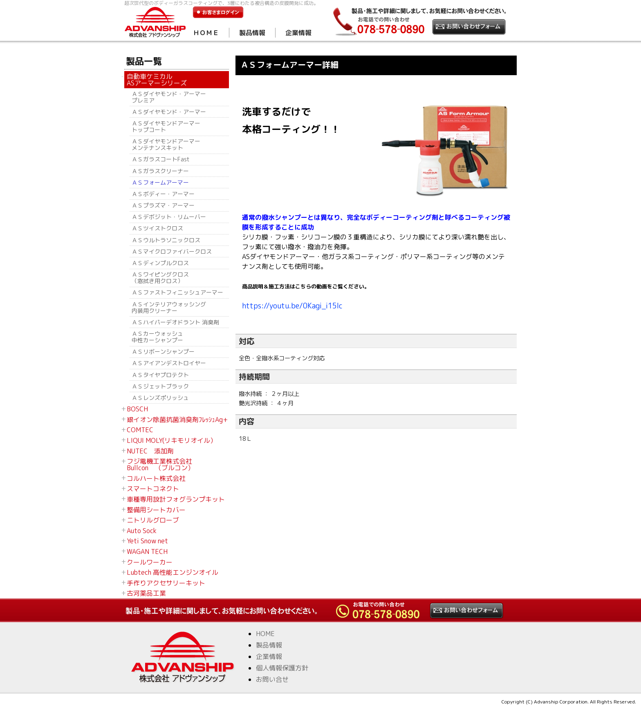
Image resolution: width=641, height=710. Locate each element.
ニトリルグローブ (153, 520)
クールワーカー (150, 562)
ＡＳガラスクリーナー (160, 171)
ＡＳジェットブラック (160, 386)
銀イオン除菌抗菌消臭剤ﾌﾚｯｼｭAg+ (177, 419)
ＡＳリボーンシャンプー (163, 351)
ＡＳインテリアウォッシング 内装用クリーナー (169, 307)
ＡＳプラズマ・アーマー (163, 205)
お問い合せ (272, 679)
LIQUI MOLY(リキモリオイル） (172, 440)
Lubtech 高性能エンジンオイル (172, 572)
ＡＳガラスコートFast (161, 159)
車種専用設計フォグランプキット (176, 499)
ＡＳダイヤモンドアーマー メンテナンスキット (166, 144)
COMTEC (140, 429)
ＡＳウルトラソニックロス (166, 240)
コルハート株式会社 (156, 478)
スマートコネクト (153, 488)
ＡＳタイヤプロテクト (160, 375)
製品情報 (252, 32)
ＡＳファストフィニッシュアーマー (177, 292)
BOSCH (137, 408)
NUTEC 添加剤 (150, 451)
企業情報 (298, 32)
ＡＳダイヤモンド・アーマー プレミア (169, 97)
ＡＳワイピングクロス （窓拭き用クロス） (160, 277)
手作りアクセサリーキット (166, 582)
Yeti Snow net (147, 540)
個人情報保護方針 (282, 667)
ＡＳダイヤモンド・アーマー (169, 112)
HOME (265, 633)
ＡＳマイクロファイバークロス (172, 251)
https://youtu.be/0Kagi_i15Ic (292, 306)
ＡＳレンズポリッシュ (160, 398)
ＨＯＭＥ (206, 32)
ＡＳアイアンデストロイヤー (169, 363)
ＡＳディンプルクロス (160, 263)
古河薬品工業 (146, 593)
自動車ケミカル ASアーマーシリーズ (157, 79)
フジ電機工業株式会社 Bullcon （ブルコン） (160, 464)
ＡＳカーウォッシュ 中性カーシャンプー (160, 337)
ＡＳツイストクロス (160, 228)
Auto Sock (142, 530)
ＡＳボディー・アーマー (163, 194)
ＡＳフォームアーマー (160, 182)
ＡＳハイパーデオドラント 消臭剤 (175, 322)
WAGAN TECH (147, 551)
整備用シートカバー (156, 509)
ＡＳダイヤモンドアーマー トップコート (166, 126)
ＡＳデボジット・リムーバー (169, 217)
